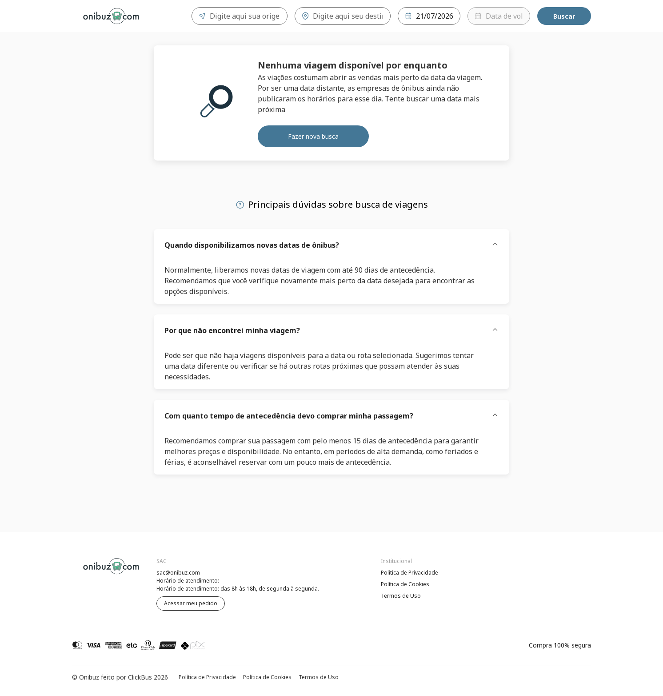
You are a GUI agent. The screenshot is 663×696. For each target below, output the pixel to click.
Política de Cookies (405, 584)
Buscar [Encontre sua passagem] (564, 16)
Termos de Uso (401, 595)
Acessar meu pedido (190, 603)
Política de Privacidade (409, 572)
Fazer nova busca (313, 136)
